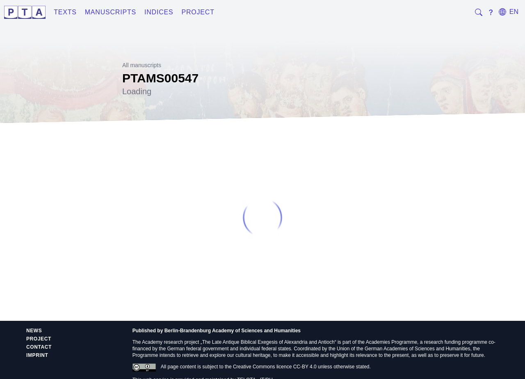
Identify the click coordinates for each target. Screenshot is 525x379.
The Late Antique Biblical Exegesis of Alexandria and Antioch (268, 342)
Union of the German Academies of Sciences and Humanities (403, 349)
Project (197, 12)
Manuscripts (110, 12)
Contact (39, 347)
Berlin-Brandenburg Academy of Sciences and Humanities (232, 331)
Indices (158, 12)
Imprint (37, 355)
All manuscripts (141, 65)
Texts (65, 12)
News (34, 331)
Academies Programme (391, 342)
